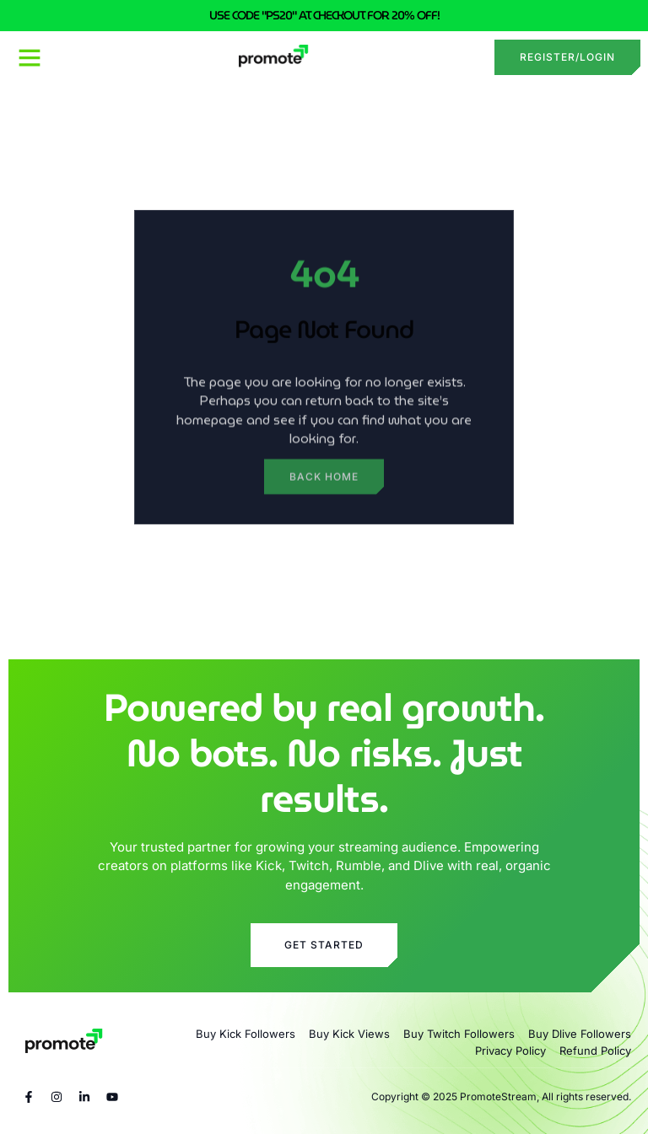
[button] (29, 57)
